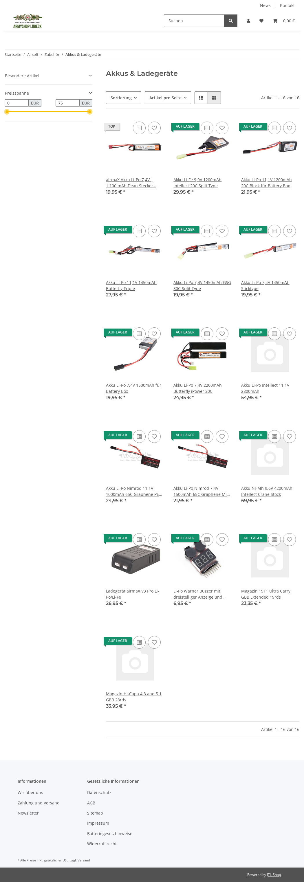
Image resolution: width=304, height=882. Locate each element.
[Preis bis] (68, 103)
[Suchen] (194, 20)
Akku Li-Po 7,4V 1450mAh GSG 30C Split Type (202, 285)
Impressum (98, 823)
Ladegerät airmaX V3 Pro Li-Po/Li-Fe (132, 594)
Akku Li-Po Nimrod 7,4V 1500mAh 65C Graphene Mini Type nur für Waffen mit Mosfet (201, 491)
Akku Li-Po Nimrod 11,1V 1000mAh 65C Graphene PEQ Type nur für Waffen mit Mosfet (134, 491)
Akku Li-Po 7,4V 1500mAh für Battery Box (133, 388)
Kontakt (287, 5)
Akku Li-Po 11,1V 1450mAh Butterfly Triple (131, 285)
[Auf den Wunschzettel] (154, 128)
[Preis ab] (17, 103)
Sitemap (95, 813)
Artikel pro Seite (165, 97)
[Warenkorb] (283, 21)
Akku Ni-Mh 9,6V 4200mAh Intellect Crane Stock (266, 491)
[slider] (7, 111)
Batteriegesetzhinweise (109, 833)
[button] (248, 21)
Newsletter (28, 813)
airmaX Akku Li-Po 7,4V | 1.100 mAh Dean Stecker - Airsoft (131, 183)
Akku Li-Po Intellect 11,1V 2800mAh (265, 388)
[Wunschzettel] (261, 21)
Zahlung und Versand (39, 803)
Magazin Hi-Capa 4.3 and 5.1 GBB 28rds (134, 697)
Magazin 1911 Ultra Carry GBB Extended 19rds (265, 594)
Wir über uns (30, 792)
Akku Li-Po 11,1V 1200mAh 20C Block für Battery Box (266, 182)
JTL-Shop (274, 874)
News (265, 5)
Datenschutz (99, 792)
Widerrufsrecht (102, 843)
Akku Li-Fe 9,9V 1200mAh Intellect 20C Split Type (197, 182)
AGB (91, 803)
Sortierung (121, 97)
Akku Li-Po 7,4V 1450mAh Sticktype (265, 285)
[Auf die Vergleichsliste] (139, 128)
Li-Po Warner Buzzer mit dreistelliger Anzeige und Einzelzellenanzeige (197, 594)
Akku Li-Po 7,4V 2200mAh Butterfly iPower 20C (197, 388)
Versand (84, 860)
